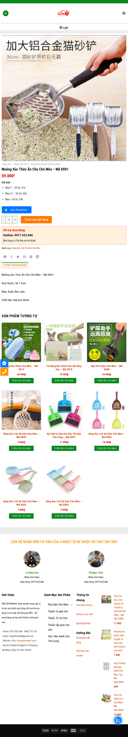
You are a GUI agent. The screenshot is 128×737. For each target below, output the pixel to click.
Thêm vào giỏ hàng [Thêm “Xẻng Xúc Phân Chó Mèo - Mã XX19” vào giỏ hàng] (21, 380)
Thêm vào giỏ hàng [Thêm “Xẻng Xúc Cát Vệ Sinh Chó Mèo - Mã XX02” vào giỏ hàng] (64, 516)
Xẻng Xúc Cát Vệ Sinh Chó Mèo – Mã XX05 (21, 503)
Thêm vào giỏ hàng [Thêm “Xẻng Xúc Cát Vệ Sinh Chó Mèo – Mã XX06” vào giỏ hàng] (106, 448)
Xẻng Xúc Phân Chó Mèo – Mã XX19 (21, 368)
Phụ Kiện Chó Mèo (58, 604)
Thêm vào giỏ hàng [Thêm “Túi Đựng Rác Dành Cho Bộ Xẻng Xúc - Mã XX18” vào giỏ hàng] (64, 380)
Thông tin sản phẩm (15, 265)
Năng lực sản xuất (84, 614)
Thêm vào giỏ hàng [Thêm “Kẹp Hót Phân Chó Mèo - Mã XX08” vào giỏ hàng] (106, 380)
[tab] (15, 266)
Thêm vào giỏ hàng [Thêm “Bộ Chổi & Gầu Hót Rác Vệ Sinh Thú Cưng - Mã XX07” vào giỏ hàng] (64, 448)
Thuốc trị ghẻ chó (58, 611)
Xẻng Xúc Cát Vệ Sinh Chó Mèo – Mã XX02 (64, 503)
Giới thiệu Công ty (84, 605)
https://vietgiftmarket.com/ (24, 640)
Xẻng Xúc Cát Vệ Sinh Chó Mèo (45, 164)
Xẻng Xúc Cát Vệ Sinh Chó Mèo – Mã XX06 (106, 435)
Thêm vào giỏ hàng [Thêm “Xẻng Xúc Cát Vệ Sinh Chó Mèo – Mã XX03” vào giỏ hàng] (21, 448)
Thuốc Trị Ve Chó (57, 618)
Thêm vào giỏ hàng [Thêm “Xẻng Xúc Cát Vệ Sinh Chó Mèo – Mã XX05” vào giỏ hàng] (21, 516)
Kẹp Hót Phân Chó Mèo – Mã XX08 (106, 368)
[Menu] (6, 9)
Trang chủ (6, 164)
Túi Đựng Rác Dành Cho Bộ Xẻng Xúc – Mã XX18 (64, 368)
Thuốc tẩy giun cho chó (59, 627)
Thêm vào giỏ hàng (36, 219)
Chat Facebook (18, 209)
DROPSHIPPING (83, 623)
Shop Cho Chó (21, 164)
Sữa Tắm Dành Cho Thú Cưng (59, 639)
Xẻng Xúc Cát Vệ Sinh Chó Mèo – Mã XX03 (21, 435)
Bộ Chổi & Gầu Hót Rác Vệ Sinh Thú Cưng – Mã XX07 (64, 435)
